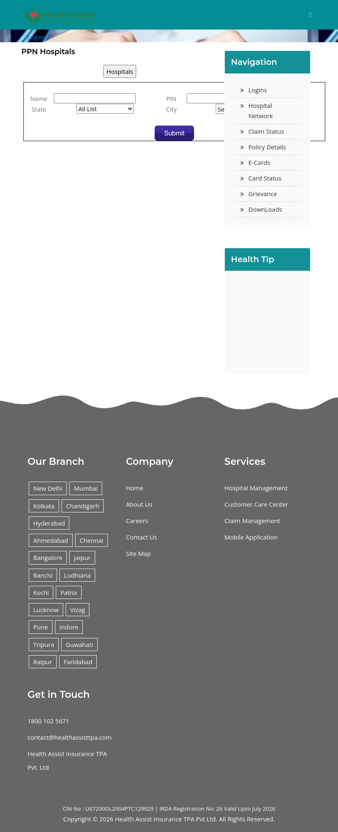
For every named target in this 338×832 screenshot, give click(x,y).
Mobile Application (251, 537)
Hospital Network (261, 110)
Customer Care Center (256, 504)
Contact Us (141, 537)
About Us (139, 504)
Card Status (265, 178)
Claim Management (252, 521)
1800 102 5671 (48, 721)
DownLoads (265, 209)
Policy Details (267, 147)
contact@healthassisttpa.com (69, 737)
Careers (137, 521)
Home (134, 488)
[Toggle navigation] (310, 15)
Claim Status (266, 131)
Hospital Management (256, 488)
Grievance (263, 194)
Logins (36, 37)
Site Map (138, 553)
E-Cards (259, 162)
